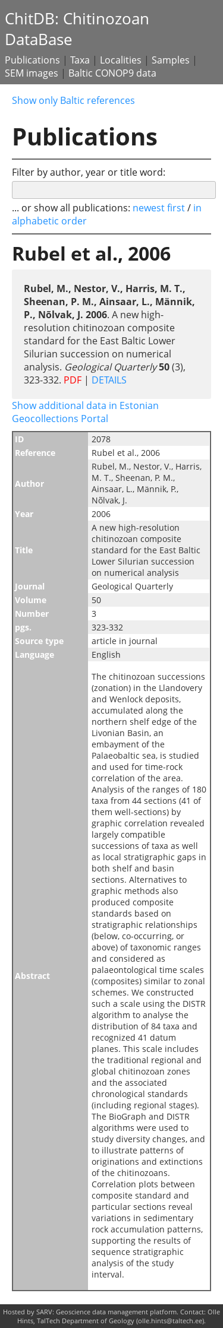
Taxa (80, 59)
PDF (72, 379)
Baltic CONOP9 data (112, 73)
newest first (160, 207)
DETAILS (108, 379)
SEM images (31, 73)
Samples (171, 59)
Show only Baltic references (73, 100)
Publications (32, 59)
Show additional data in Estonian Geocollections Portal (85, 412)
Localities (121, 59)
